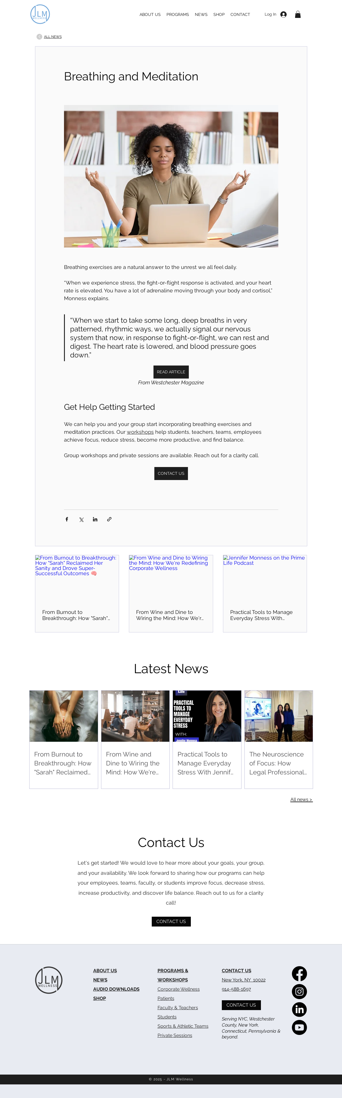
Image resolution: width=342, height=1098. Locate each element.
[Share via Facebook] (67, 519)
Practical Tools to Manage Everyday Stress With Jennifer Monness (261, 615)
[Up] (39, 37)
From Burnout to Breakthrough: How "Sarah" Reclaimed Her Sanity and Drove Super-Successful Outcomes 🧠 (75, 615)
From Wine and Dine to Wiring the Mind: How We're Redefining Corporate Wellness (170, 615)
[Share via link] (109, 519)
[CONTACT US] (171, 922)
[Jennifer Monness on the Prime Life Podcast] (265, 578)
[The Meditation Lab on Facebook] (299, 973)
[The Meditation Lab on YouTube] (299, 1027)
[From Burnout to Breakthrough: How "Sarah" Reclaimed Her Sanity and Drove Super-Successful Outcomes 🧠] (77, 578)
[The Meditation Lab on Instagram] (299, 991)
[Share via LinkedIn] (95, 519)
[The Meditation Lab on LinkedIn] (299, 1009)
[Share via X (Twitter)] (81, 519)
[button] (298, 14)
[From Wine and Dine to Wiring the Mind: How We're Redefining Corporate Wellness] (171, 578)
